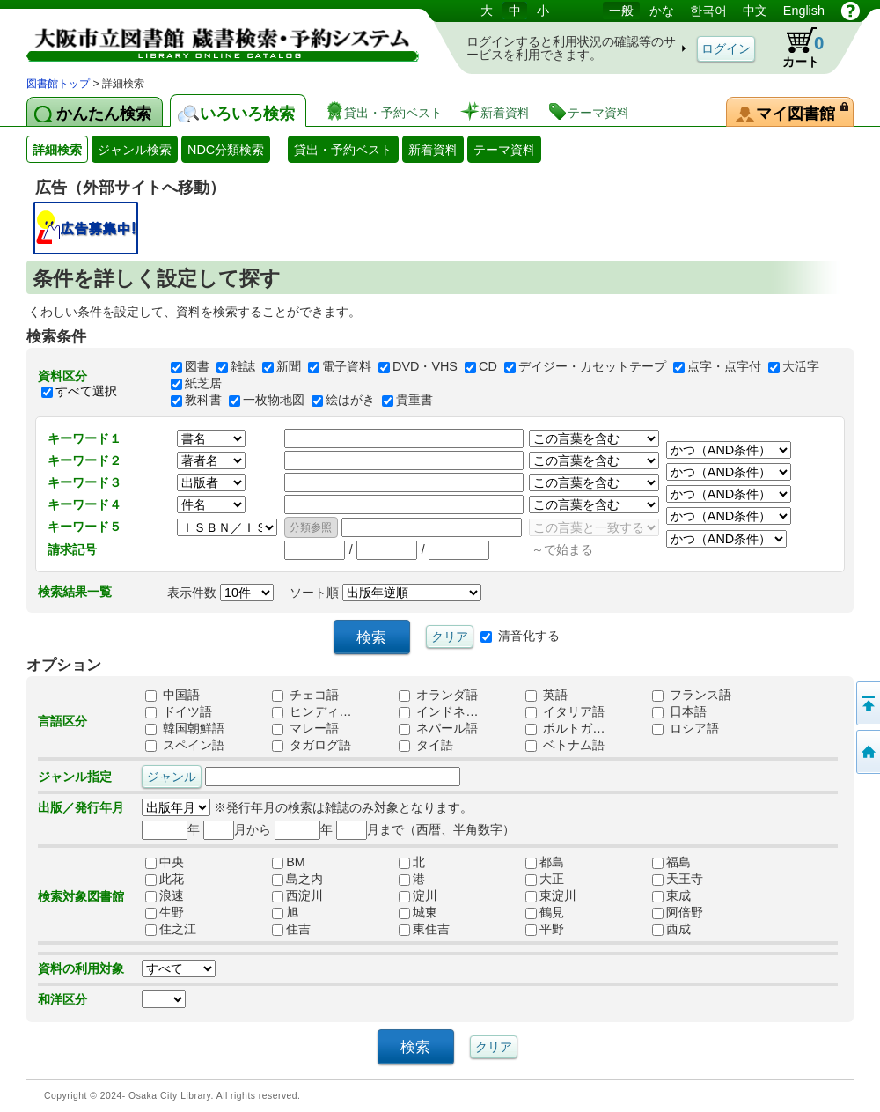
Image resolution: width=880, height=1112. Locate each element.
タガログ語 (311, 746)
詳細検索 (57, 150)
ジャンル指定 (75, 777)
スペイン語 (184, 746)
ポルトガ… (565, 729)
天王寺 (677, 880)
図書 (197, 367)
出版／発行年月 (81, 807)
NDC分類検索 (225, 150)
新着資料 (433, 150)
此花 (164, 880)
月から (237, 829)
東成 (671, 896)
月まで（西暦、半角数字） (425, 829)
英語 (546, 696)
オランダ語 (438, 696)
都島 (544, 863)
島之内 (297, 880)
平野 (544, 930)
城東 (418, 913)
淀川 (418, 896)
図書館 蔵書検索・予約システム (211, 37)
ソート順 (385, 592)
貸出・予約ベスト (343, 150)
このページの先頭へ (867, 703)
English (804, 11)
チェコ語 (305, 696)
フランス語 (691, 696)
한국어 (708, 11)
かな (661, 11)
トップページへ (867, 752)
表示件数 (220, 592)
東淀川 (550, 896)
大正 (544, 880)
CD (488, 367)
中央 (164, 863)
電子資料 (346, 367)
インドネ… (438, 712)
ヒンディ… (311, 712)
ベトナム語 (565, 746)
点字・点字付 (724, 367)
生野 (164, 913)
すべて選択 (86, 391)
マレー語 (305, 729)
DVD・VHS (425, 367)
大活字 (800, 367)
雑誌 (243, 367)
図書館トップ (58, 83)
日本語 (679, 712)
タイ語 (426, 746)
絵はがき (350, 401)
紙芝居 (203, 384)
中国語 (172, 696)
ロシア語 (685, 729)
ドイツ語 (178, 712)
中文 (755, 11)
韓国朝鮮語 (184, 729)
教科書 (203, 401)
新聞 (288, 367)
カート (795, 47)
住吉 (291, 930)
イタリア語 (565, 712)
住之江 (170, 930)
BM (288, 863)
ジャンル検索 (135, 150)
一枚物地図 (273, 401)
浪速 (164, 896)
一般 (621, 11)
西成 (671, 930)
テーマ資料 (504, 150)
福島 (671, 863)
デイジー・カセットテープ (592, 367)
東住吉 (424, 930)
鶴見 (544, 913)
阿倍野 (677, 913)
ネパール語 (438, 729)
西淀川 (297, 896)
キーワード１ (84, 438)
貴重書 (414, 401)
